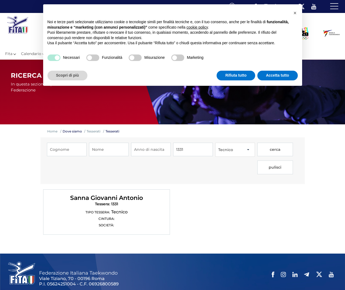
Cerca (229, 276)
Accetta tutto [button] (277, 75)
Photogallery (111, 276)
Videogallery (137, 276)
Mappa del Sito (83, 276)
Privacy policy (181, 276)
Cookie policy (208, 276)
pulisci (286, 149)
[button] (295, 13)
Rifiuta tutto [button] (236, 75)
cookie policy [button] (197, 27)
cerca (266, 149)
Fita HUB (263, 276)
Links (61, 276)
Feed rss (244, 276)
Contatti (159, 276)
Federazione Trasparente (31, 276)
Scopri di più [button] (67, 75)
